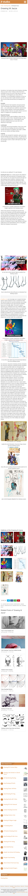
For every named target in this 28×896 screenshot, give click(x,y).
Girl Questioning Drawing (10, 778)
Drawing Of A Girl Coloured (10, 804)
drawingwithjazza (8, 605)
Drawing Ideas (4, 11)
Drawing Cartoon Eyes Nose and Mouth (10, 728)
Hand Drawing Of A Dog (9, 794)
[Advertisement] (14, 27)
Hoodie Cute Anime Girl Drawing (12, 852)
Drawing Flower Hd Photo (10, 788)
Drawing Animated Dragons (10, 868)
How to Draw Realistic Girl (7, 630)
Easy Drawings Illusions (6, 689)
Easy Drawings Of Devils (9, 783)
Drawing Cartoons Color (9, 815)
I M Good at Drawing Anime (10, 831)
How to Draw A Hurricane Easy (11, 862)
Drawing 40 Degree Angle (10, 820)
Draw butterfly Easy (8, 847)
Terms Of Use (17, 886)
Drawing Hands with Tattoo (10, 799)
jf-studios (5, 1)
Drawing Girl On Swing (9, 841)
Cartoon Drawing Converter (10, 809)
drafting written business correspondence (11, 604)
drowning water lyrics (17, 605)
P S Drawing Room (8, 825)
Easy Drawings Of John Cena (10, 836)
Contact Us (7, 886)
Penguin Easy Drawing (9, 857)
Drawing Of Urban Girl (6, 708)
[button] (25, 2)
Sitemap (2, 886)
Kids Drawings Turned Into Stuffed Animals (11, 650)
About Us (22, 886)
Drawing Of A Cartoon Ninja (10, 767)
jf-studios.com (4, 299)
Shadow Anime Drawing (6, 669)
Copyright (12, 886)
